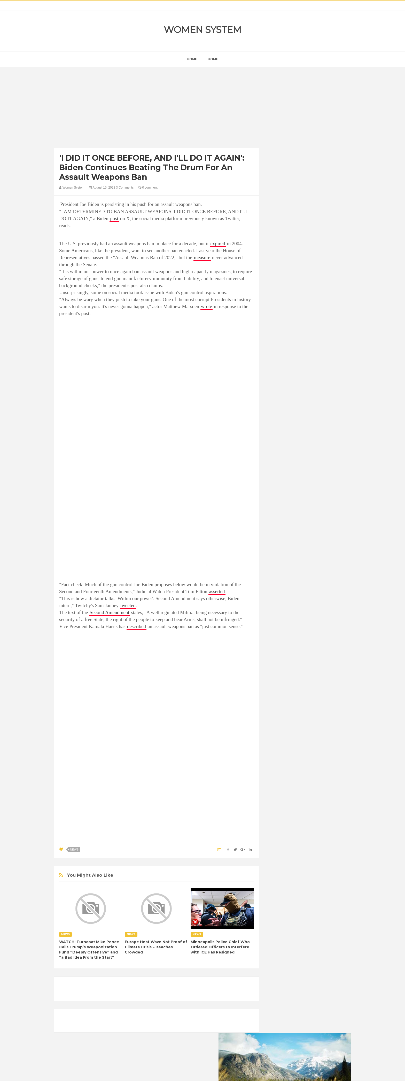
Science (279, 689)
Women (314, 689)
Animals (298, 636)
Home (213, 59)
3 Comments (125, 187)
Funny (327, 654)
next (276, 332)
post (114, 218)
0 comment (148, 187)
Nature (278, 680)
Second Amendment (109, 612)
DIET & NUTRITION (288, 654)
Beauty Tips (319, 636)
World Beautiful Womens (291, 698)
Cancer (278, 645)
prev (272, 332)
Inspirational (282, 672)
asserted (217, 591)
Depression (317, 645)
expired (218, 243)
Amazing (279, 636)
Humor (313, 663)
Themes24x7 (217, 1072)
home (192, 59)
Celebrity (296, 645)
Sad (323, 680)
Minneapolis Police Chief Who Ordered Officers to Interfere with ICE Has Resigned (220, 947)
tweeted (128, 605)
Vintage (296, 689)
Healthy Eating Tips (287, 663)
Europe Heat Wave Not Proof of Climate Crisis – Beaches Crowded (156, 947)
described (136, 626)
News (74, 849)
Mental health (329, 672)
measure (202, 257)
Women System (202, 29)
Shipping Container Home (296, 586)
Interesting (305, 672)
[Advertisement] (156, 108)
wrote (206, 306)
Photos (309, 680)
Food (313, 654)
